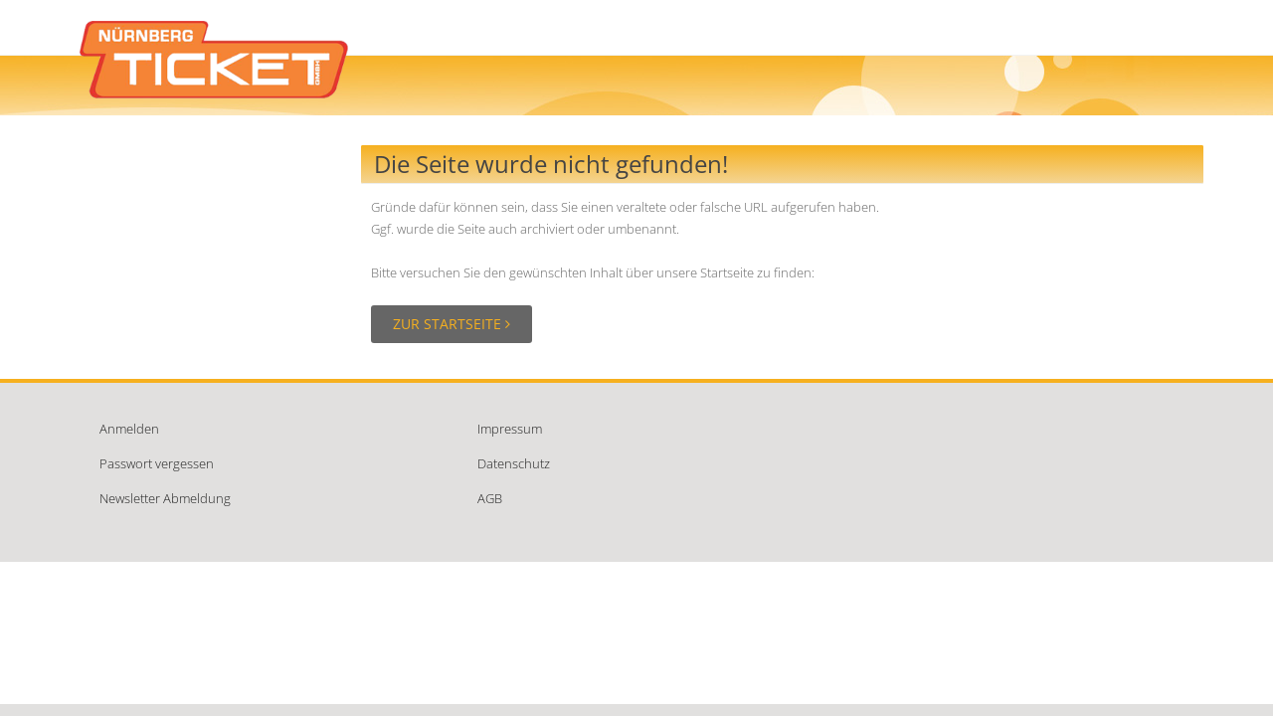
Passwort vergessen (156, 463)
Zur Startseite (451, 323)
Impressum (509, 429)
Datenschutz (513, 463)
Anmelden (129, 429)
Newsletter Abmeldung (165, 498)
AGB (489, 498)
